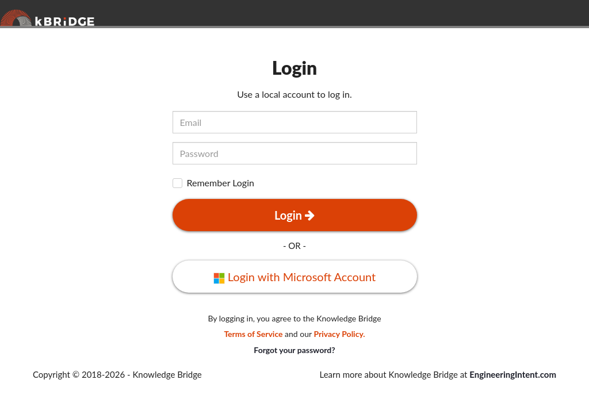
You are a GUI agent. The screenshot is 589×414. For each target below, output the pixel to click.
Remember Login (220, 183)
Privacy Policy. (339, 334)
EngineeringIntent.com (512, 374)
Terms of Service (253, 334)
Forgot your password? (294, 350)
